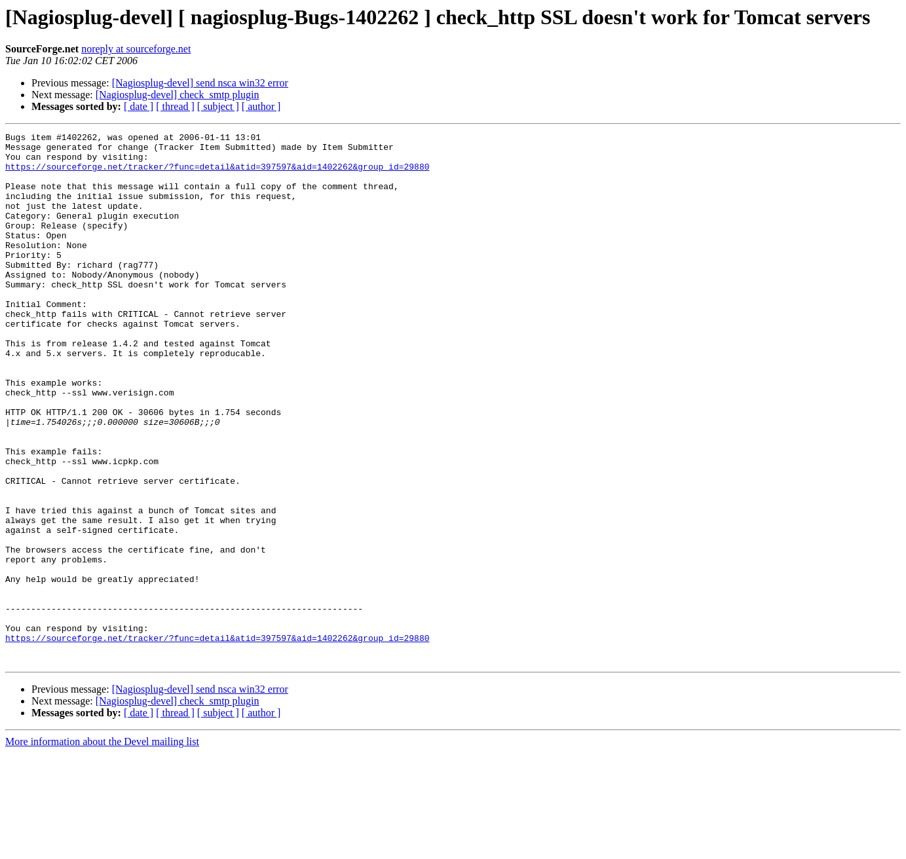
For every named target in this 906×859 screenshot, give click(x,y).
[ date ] (138, 106)
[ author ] (261, 106)
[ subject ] (218, 106)
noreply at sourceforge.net (136, 48)
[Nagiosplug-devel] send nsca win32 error (200, 82)
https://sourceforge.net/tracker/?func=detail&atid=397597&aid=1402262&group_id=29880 (217, 174)
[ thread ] (175, 106)
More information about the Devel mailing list (102, 847)
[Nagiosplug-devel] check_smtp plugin (177, 94)
